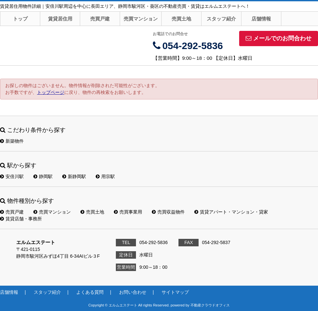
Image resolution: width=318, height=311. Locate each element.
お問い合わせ (132, 292)
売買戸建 (100, 18)
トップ (20, 18)
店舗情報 (261, 18)
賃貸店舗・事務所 (21, 218)
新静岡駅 (74, 176)
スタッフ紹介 (221, 18)
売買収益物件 (168, 211)
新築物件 (12, 141)
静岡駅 (43, 176)
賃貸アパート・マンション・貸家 (231, 211)
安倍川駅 (12, 176)
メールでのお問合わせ (279, 38)
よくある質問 (90, 292)
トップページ (50, 92)
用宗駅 (105, 176)
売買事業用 (128, 211)
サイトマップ (175, 292)
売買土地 (181, 18)
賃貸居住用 (60, 18)
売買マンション (141, 18)
